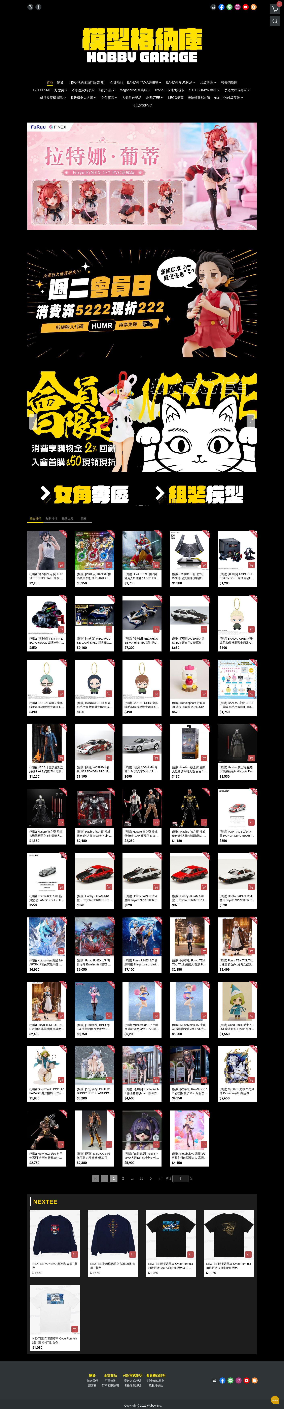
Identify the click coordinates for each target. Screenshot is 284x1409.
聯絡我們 (92, 1380)
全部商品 (110, 1375)
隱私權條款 (156, 1385)
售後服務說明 (132, 1385)
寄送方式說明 (132, 1380)
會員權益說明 (156, 1375)
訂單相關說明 (110, 1385)
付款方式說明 (132, 1375)
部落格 (92, 1385)
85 (141, 1178)
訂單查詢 (110, 1380)
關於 (92, 1375)
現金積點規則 (155, 1380)
